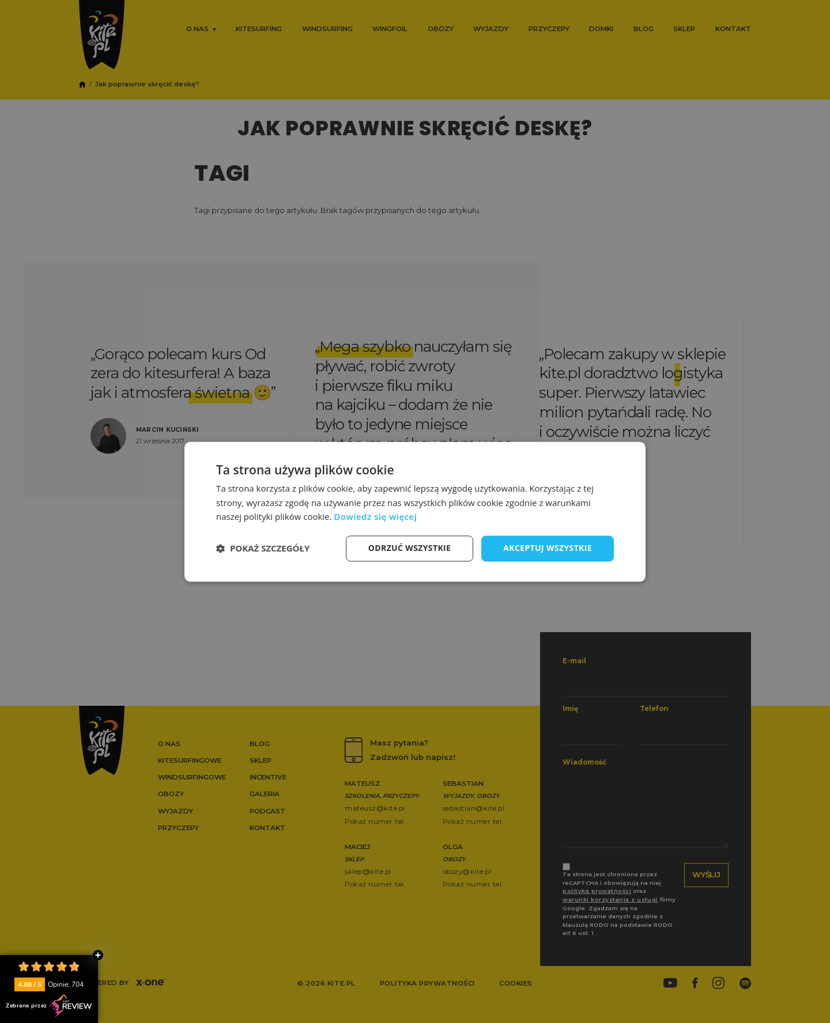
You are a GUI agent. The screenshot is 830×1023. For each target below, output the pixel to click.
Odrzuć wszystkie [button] (409, 547)
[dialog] (415, 511)
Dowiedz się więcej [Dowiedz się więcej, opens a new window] (375, 517)
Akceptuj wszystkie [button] (547, 547)
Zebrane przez (49, 1005)
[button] (263, 548)
